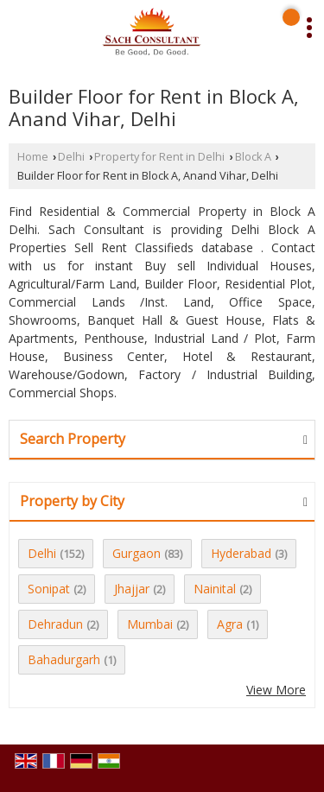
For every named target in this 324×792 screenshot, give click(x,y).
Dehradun (55, 624)
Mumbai (150, 624)
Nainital (215, 588)
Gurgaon (136, 553)
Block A (253, 156)
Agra (230, 624)
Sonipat (49, 588)
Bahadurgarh (64, 659)
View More (276, 689)
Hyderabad (241, 553)
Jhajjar (131, 588)
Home (32, 156)
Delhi (71, 156)
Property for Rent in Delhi (159, 156)
